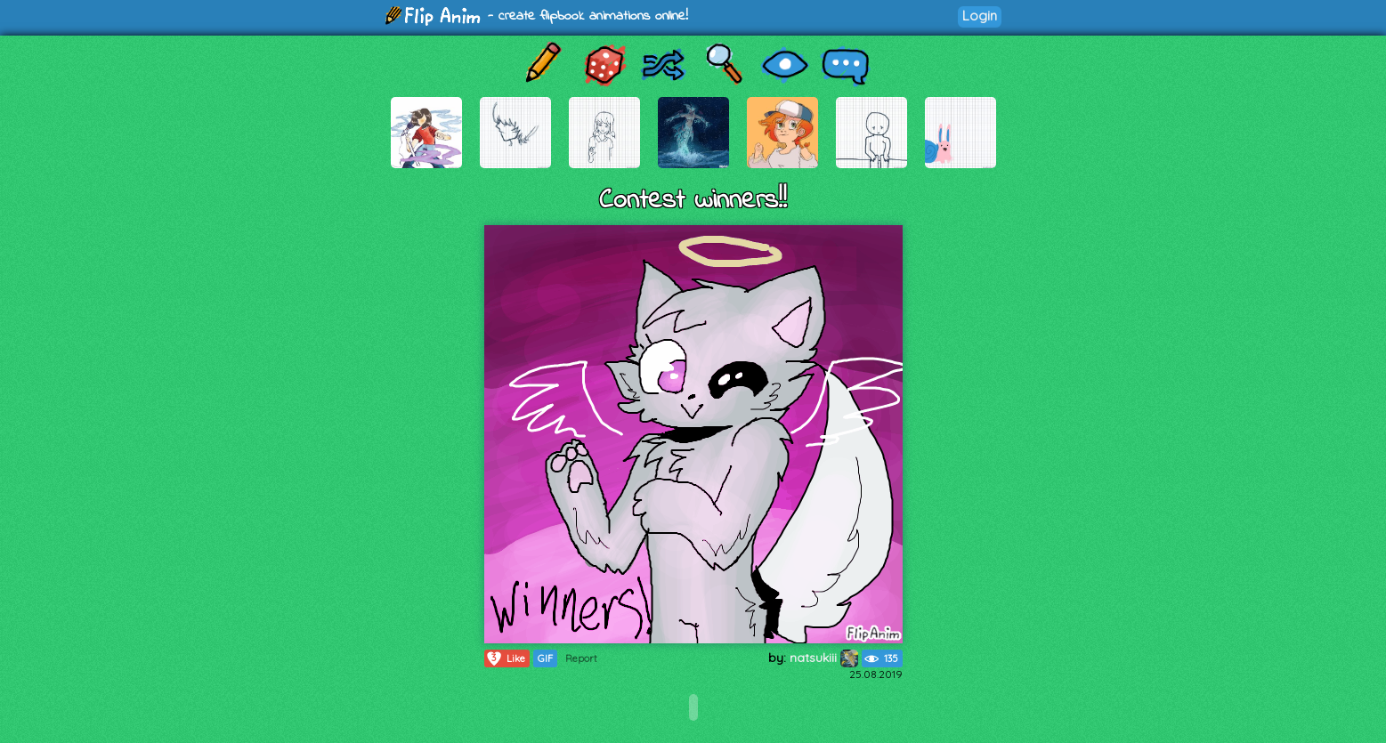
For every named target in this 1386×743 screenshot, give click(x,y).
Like (505, 658)
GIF (545, 658)
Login (979, 15)
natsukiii (824, 658)
